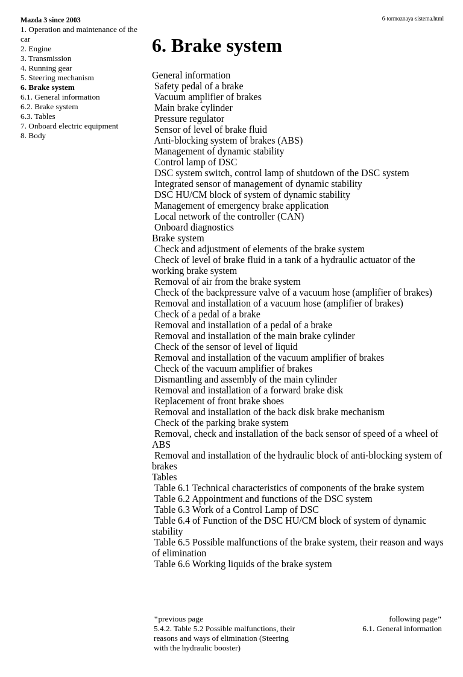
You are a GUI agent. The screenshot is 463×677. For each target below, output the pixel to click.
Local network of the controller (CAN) (229, 216)
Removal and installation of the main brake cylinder (254, 336)
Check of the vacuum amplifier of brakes (233, 368)
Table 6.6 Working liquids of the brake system (243, 564)
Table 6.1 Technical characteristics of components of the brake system (289, 488)
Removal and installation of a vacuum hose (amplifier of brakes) (278, 303)
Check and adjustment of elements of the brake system (259, 249)
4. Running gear (46, 67)
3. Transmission (45, 58)
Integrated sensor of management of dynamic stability (258, 184)
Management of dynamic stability (219, 151)
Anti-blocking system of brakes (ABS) (228, 140)
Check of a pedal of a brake (207, 314)
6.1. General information (60, 96)
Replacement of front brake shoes (219, 401)
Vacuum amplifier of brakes (208, 97)
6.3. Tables (37, 116)
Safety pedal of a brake (198, 86)
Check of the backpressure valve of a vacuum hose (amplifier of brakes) (293, 292)
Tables (164, 477)
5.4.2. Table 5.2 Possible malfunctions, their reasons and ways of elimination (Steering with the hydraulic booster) (224, 638)
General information (191, 75)
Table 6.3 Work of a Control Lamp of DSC (236, 509)
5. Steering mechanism (57, 77)
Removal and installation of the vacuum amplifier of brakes (269, 357)
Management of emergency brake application (241, 205)
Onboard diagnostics (194, 227)
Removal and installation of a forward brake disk (248, 390)
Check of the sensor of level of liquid (226, 347)
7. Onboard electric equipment (69, 125)
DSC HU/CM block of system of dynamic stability (252, 194)
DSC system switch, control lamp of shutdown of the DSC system (281, 173)
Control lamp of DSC (195, 162)
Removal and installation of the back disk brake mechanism (269, 412)
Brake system (178, 238)
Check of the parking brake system (221, 423)
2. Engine (35, 48)
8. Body (33, 135)
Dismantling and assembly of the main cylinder (245, 379)
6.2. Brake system (49, 106)
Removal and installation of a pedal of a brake (243, 325)
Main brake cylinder (193, 108)
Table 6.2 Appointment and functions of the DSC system (263, 499)
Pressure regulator (189, 118)
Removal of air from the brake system (227, 281)
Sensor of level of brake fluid (210, 129)
